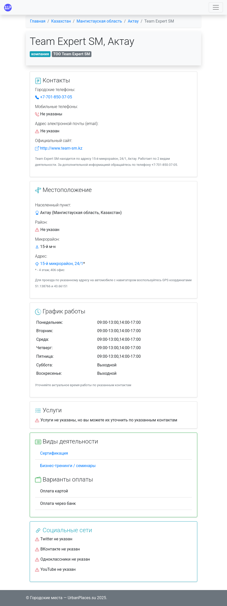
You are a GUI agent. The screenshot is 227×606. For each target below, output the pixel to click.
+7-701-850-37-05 (53, 97)
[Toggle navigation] (216, 7)
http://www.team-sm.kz (58, 148)
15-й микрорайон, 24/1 (61, 263)
